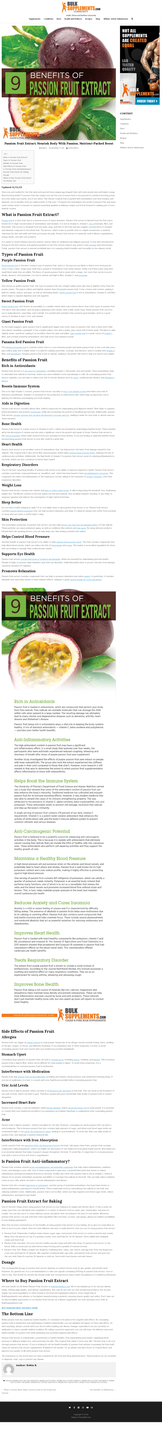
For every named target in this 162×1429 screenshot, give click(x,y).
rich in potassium (14, 442)
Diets (59, 19)
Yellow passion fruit (68, 296)
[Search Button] (132, 18)
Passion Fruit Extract (47, 1388)
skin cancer (90, 535)
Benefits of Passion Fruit (13, 166)
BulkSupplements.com (61, 1293)
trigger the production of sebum (38, 1138)
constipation (36, 418)
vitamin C (110, 337)
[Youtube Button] (87, 1414)
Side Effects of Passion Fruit (15, 169)
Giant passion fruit (78, 337)
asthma (90, 483)
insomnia (93, 248)
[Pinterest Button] (78, 1414)
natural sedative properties (22, 517)
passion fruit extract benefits (69, 1388)
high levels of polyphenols (38, 1192)
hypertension (62, 552)
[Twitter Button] (70, 1414)
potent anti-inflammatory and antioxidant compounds (53, 1174)
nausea (78, 1066)
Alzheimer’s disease (10, 387)
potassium (83, 279)
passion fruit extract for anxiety (95, 1388)
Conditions (48, 19)
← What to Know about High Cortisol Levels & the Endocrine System (26, 1398)
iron (91, 227)
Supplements (34, 19)
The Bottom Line (10, 184)
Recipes (88, 19)
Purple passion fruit (11, 269)
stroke (75, 552)
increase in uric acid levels (61, 1097)
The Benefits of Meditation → (102, 1396)
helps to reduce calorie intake (58, 497)
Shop (98, 19)
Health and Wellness (73, 19)
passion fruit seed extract (68, 1389)
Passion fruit (7, 224)
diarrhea (99, 1066)
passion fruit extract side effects (44, 1389)
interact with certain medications (33, 1083)
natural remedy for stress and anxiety (87, 586)
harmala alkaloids (54, 1114)
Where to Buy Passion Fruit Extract (18, 181)
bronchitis (99, 483)
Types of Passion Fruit (12, 164)
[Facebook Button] (74, 1414)
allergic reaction (34, 1049)
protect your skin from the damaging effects (81, 531)
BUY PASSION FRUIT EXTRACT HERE (21, 1314)
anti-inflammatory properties (97, 480)
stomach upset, (58, 1066)
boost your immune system (75, 398)
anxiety (87, 583)
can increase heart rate (80, 1114)
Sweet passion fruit (10, 310)
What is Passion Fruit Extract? (16, 161)
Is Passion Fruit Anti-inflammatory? (18, 172)
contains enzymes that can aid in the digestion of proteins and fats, (52, 422)
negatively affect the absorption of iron (43, 1152)
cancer (76, 384)
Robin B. (44, 151)
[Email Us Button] (92, 1414)
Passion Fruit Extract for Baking (17, 175)
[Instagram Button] (83, 1414)
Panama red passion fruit (17, 351)
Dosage (6, 178)
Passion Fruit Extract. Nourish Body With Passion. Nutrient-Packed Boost (58, 145)
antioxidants (19, 357)
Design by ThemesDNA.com (81, 1424)
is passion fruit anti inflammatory (25, 1388)
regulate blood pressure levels (82, 459)
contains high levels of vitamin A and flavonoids (42, 566)
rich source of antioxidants (36, 378)
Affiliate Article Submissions (115, 19)
